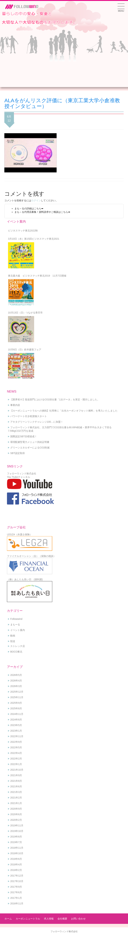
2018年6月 (16, 859)
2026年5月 (16, 675)
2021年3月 (16, 792)
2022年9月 (16, 741)
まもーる (15, 624)
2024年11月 (16, 714)
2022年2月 (16, 758)
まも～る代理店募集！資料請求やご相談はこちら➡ (42, 212)
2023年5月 (16, 725)
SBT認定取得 (17, 453)
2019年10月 (16, 831)
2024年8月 (16, 719)
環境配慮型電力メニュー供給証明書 (29, 442)
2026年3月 (16, 686)
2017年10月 (16, 881)
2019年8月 (16, 836)
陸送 (12, 641)
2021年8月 (16, 780)
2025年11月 (16, 697)
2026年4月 (16, 680)
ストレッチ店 (17, 646)
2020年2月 (16, 819)
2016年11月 (16, 903)
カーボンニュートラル (28, 918)
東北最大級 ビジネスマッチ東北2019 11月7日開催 (37, 275)
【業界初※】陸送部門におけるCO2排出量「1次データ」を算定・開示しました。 (55, 399)
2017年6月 (16, 892)
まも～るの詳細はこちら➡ (28, 208)
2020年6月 (16, 814)
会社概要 (62, 918)
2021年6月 (16, 786)
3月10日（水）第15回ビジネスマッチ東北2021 (33, 238)
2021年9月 (16, 775)
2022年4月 (16, 753)
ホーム (8, 918)
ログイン (36, 200)
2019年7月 (16, 842)
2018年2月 (16, 870)
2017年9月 (16, 886)
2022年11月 (16, 736)
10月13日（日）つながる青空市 (25, 312)
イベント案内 (17, 630)
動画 (12, 635)
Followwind (16, 619)
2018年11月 (16, 847)
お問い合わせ (78, 918)
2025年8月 (16, 708)
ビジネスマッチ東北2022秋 (23, 230)
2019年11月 (16, 825)
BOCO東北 (16, 651)
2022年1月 (16, 764)
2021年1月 (16, 803)
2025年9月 (16, 702)
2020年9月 (16, 808)
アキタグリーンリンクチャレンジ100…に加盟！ (36, 421)
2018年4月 (16, 864)
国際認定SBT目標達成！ (23, 436)
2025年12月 (16, 691)
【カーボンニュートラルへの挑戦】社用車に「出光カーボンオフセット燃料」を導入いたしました (64, 410)
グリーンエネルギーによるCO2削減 (29, 447)
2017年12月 (16, 875)
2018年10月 (16, 853)
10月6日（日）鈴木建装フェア (24, 349)
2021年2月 (16, 797)
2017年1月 (16, 898)
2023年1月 (16, 730)
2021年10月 (16, 769)
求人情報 (49, 918)
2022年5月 (16, 747)
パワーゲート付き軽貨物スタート (28, 416)
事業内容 (15, 405)
